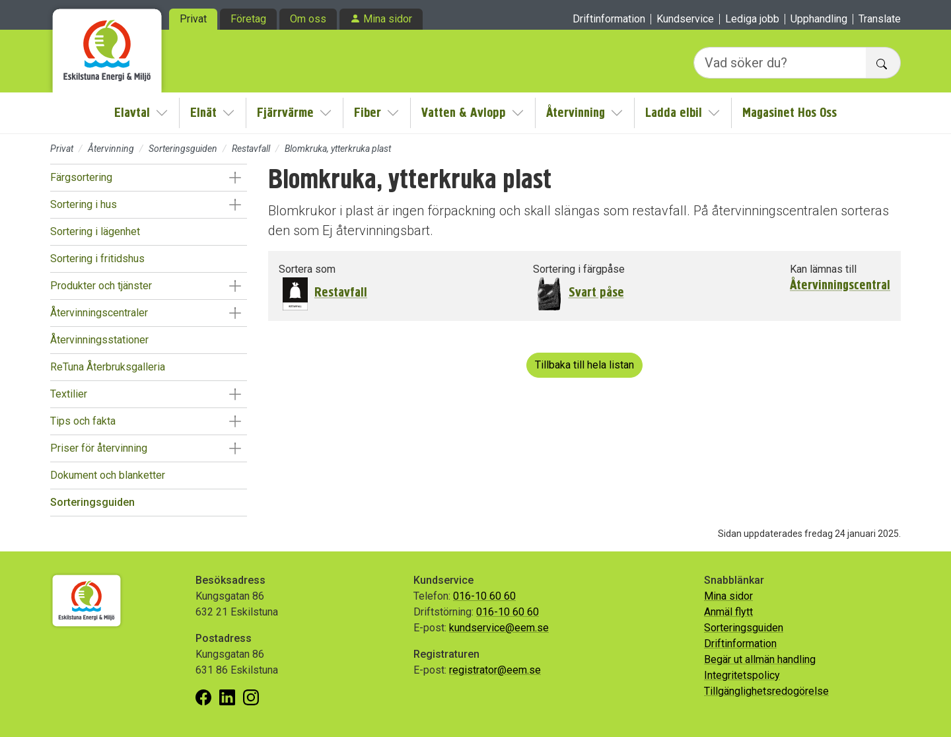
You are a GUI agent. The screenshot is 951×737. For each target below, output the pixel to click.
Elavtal (132, 112)
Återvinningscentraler (99, 312)
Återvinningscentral (840, 285)
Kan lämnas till (823, 269)
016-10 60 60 (484, 596)
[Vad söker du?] (779, 63)
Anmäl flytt (728, 612)
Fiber (367, 112)
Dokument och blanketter (107, 475)
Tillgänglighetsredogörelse (766, 691)
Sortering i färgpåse (579, 269)
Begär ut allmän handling (760, 659)
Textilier (68, 394)
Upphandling (819, 19)
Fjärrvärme (285, 112)
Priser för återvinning (98, 448)
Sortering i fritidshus (97, 258)
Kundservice (685, 19)
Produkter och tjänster (101, 285)
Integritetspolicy (742, 675)
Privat (193, 19)
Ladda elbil (673, 112)
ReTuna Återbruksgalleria (107, 367)
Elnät (203, 112)
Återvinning (575, 112)
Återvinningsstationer (99, 339)
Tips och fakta (83, 421)
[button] (235, 177)
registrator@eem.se (495, 670)
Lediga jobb (752, 19)
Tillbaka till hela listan (584, 365)
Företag (248, 19)
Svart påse (596, 292)
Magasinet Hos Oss (789, 112)
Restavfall (251, 148)
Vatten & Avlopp (463, 112)
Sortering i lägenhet (95, 231)
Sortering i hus (83, 204)
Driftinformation (609, 19)
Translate (880, 19)
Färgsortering (81, 177)
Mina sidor (387, 19)
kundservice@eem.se (499, 627)
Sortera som (307, 269)
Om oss (308, 19)
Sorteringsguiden (183, 148)
